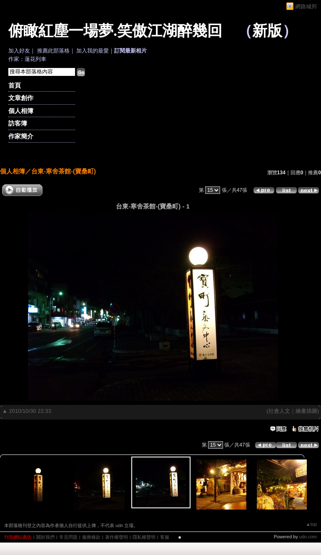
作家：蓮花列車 (27, 59)
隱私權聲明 (144, 537)
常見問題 (68, 537)
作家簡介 (20, 136)
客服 (164, 537)
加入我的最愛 (92, 51)
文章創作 (20, 97)
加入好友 (19, 51)
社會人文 (279, 411)
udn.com (308, 536)
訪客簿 (17, 123)
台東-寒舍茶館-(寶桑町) (63, 171)
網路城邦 (306, 6)
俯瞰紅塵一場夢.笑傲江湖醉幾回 (115, 31)
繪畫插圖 (306, 411)
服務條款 (91, 537)
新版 (267, 31)
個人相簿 (20, 110)
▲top (311, 524)
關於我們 (45, 537)
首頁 (14, 85)
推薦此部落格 (53, 51)
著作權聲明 (116, 537)
